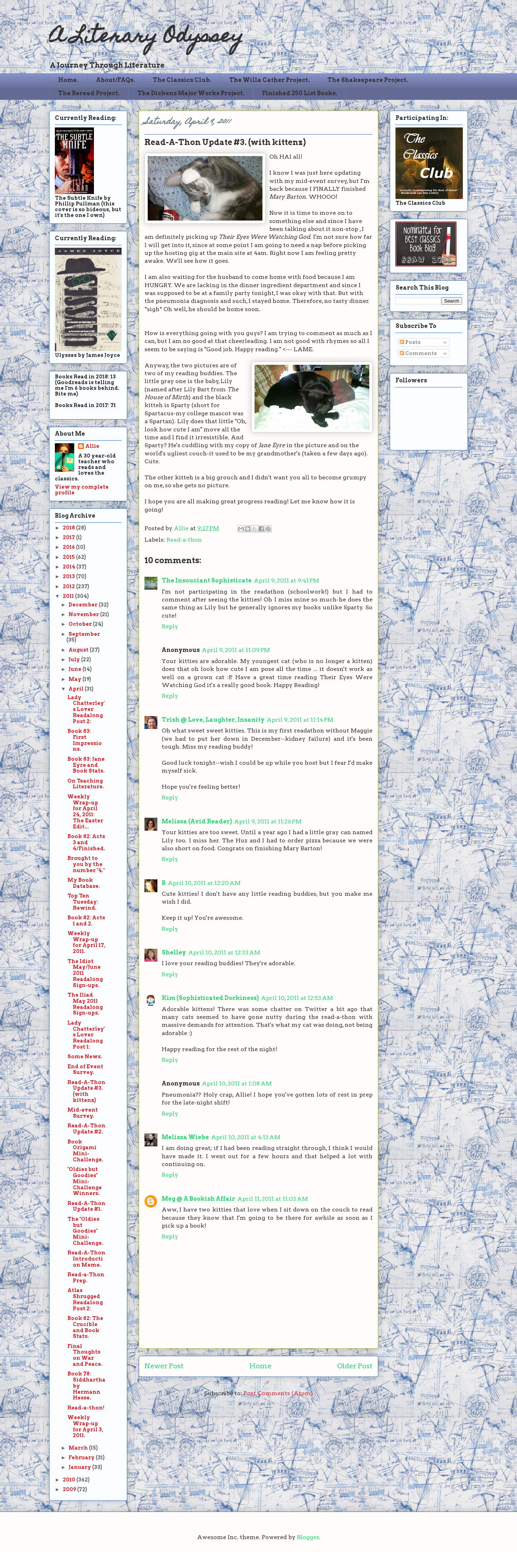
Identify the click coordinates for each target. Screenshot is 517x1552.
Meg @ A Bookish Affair (198, 1198)
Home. (68, 80)
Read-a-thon (184, 539)
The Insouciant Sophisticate (207, 580)
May (75, 679)
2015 (69, 557)
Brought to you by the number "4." (86, 864)
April (76, 689)
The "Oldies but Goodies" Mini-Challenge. (85, 1231)
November (84, 614)
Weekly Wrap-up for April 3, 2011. (85, 1426)
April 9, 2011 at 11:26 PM (268, 821)
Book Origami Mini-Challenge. (85, 1150)
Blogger (308, 1537)
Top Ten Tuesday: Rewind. (82, 902)
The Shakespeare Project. (367, 80)
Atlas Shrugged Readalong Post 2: (85, 1299)
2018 (69, 528)
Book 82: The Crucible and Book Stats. (85, 1327)
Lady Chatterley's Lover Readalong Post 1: (86, 1035)
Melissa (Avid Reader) (197, 821)
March (78, 1448)
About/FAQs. (115, 80)
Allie (182, 528)
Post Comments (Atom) (278, 1393)
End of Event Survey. (85, 1069)
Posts (410, 342)
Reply (170, 626)
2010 (69, 1480)
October (80, 624)
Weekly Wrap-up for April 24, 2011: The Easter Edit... (85, 812)
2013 (69, 576)
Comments (418, 353)
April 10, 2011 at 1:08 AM (237, 1083)
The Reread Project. (89, 93)
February (82, 1457)
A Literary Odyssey (146, 38)
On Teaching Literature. (85, 784)
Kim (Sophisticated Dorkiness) (210, 998)
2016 (69, 547)
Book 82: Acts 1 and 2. (86, 921)
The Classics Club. (182, 80)
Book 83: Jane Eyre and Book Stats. (86, 765)
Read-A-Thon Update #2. (86, 1129)
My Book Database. (83, 883)
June (75, 669)
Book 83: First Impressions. (84, 740)
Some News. (84, 1056)
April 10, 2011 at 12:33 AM (224, 952)
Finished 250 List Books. (299, 93)
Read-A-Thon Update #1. (86, 1206)
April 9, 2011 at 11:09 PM (236, 650)
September (84, 634)
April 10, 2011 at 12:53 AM (297, 998)
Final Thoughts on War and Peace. (85, 1355)
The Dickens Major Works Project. (191, 93)
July (74, 659)
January (80, 1467)
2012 (69, 586)
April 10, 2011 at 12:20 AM (204, 883)
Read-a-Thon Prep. (85, 1277)
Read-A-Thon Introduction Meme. (86, 1259)
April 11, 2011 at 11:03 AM (272, 1198)
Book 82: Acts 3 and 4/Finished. (86, 842)
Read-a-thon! (85, 1408)
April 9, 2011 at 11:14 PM (300, 719)
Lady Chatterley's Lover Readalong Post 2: (86, 709)
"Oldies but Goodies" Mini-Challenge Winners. (84, 1181)
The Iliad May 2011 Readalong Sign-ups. (85, 1004)
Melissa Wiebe (185, 1137)
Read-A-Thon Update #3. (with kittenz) (86, 1091)
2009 (70, 1489)
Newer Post (164, 1366)
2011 (69, 596)
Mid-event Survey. (82, 1113)
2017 (69, 537)
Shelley (174, 952)
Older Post (355, 1366)
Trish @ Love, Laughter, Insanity (213, 719)
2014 (69, 567)
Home (260, 1366)
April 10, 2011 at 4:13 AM (245, 1137)
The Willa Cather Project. (269, 80)
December (83, 605)
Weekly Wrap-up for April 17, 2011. (86, 942)
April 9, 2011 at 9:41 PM (286, 580)
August (79, 650)
